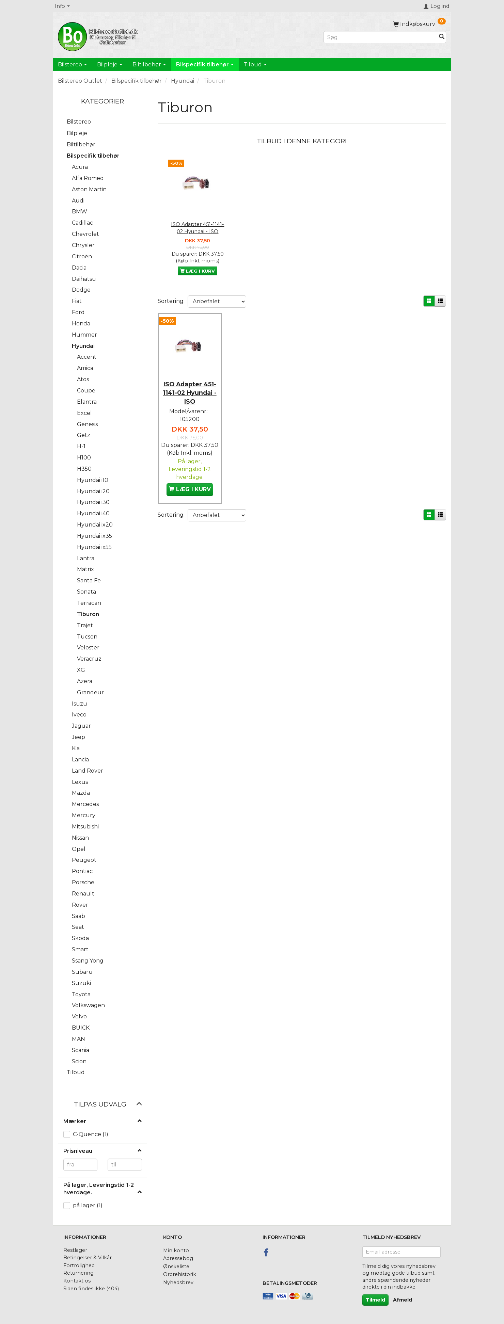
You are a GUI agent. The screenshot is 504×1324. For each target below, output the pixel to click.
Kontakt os (77, 1281)
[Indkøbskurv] (419, 24)
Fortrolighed (79, 1265)
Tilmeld (375, 1300)
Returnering (78, 1273)
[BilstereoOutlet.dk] (99, 35)
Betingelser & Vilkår (87, 1258)
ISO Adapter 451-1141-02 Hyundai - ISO (197, 228)
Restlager (75, 1250)
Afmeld (402, 1300)
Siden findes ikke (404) (91, 1289)
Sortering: (171, 301)
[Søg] (441, 37)
